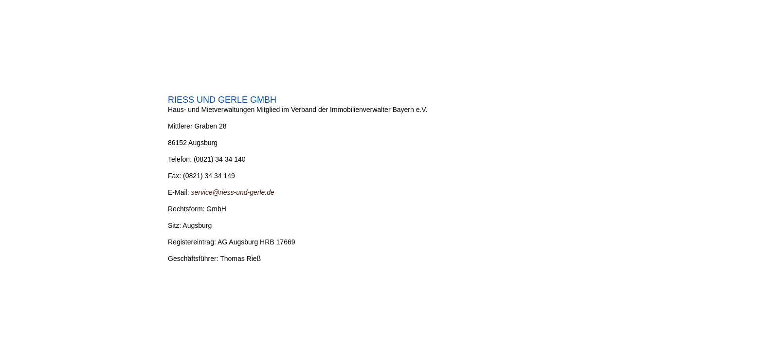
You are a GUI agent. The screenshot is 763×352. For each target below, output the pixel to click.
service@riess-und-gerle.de (232, 192)
